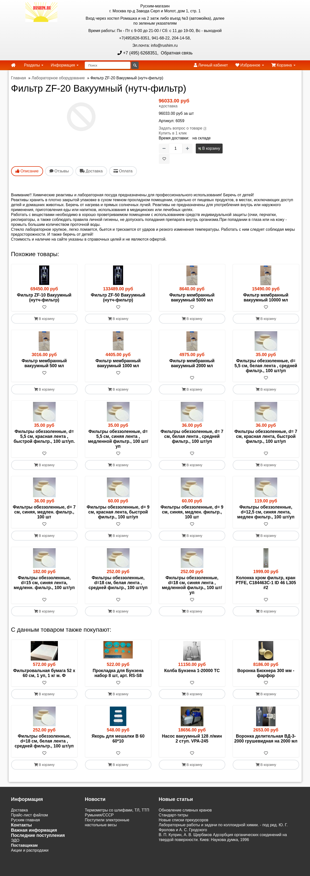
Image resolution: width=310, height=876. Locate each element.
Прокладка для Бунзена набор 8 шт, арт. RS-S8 (118, 673)
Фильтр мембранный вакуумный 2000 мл (191, 363)
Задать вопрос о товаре (180, 128)
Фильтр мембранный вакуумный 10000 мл (265, 297)
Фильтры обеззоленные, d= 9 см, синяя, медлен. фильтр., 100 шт (192, 512)
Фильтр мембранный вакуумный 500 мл (44, 363)
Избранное (249, 65)
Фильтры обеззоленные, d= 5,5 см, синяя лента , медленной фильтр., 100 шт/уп (118, 439)
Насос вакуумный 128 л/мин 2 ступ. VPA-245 (192, 739)
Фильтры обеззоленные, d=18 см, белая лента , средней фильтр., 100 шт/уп (118, 582)
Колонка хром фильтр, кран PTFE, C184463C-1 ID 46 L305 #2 (266, 582)
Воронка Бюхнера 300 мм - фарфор (265, 673)
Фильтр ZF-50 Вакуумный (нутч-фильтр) (118, 297)
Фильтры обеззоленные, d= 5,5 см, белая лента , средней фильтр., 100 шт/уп (265, 365)
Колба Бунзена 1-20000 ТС (192, 670)
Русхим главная (25, 820)
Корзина (283, 65)
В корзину (209, 148)
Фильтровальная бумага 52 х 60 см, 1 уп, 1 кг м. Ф (44, 673)
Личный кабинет (211, 65)
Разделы (34, 65)
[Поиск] (108, 65)
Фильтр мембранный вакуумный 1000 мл (118, 363)
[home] (13, 65)
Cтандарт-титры (173, 815)
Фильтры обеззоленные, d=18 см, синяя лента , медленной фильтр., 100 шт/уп (192, 585)
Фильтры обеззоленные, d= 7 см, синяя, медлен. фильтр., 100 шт (44, 512)
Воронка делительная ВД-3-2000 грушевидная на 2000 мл (265, 739)
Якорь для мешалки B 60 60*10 (118, 739)
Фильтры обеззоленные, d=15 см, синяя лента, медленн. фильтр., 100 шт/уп (44, 582)
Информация (64, 65)
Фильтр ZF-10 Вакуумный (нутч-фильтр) (44, 297)
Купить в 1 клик (173, 133)
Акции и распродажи (30, 850)
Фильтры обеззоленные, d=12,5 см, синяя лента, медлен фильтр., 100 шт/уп (265, 512)
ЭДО (15, 841)
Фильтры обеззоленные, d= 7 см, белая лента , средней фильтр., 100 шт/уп (192, 436)
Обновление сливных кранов (185, 810)
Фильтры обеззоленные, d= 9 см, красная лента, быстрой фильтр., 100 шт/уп (118, 512)
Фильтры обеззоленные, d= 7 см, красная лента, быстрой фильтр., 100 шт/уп (265, 436)
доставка (169, 106)
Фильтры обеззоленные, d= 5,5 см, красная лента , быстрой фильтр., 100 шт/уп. (44, 436)
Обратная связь (176, 52)
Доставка (19, 810)
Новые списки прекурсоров (184, 820)
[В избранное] (164, 159)
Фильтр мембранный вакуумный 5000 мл (191, 297)
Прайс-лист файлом (29, 815)
